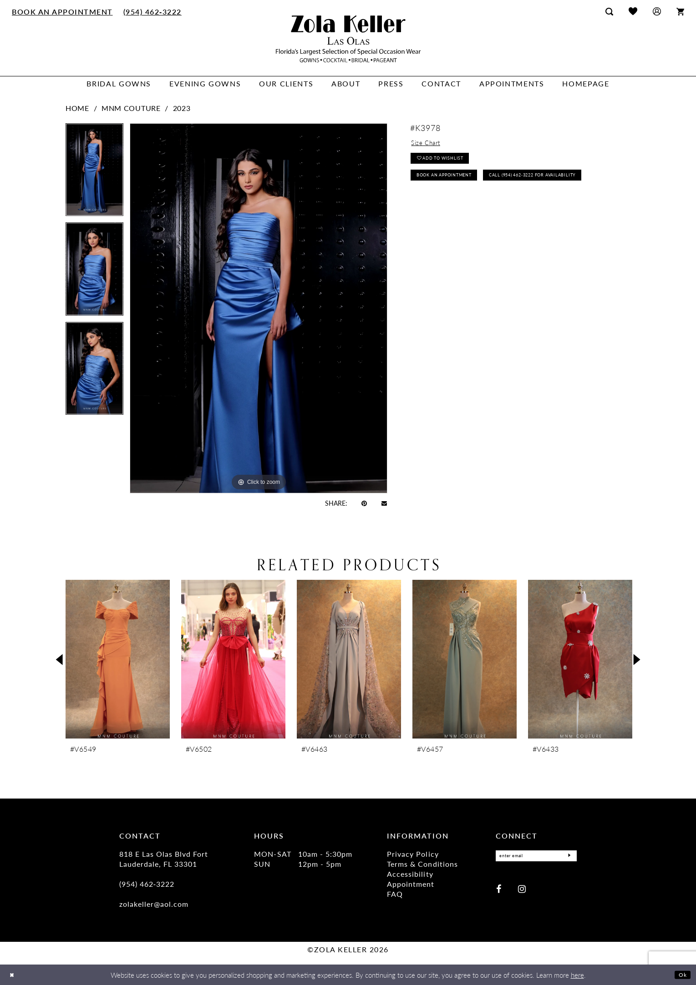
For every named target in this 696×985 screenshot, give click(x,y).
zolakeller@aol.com (153, 904)
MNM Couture (131, 108)
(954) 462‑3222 (147, 884)
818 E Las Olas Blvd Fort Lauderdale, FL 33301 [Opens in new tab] (163, 859)
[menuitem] (62, 11)
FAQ (395, 894)
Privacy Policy (412, 854)
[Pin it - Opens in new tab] (364, 503)
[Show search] (609, 11)
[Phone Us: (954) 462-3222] (152, 11)
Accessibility (410, 874)
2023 (182, 108)
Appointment (410, 884)
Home (77, 108)
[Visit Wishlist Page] (633, 11)
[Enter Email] (536, 857)
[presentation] (118, 659)
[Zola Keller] (348, 38)
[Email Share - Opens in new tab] (384, 503)
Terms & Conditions (422, 864)
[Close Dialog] (13, 975)
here (577, 975)
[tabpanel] (94, 172)
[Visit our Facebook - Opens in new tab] (499, 891)
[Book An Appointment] (62, 11)
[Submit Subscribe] (567, 857)
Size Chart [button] (429, 144)
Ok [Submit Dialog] (681, 974)
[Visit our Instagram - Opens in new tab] (522, 891)
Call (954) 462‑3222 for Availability (475, 207)
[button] (657, 11)
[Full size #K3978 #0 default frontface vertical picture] (258, 308)
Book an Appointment (455, 185)
